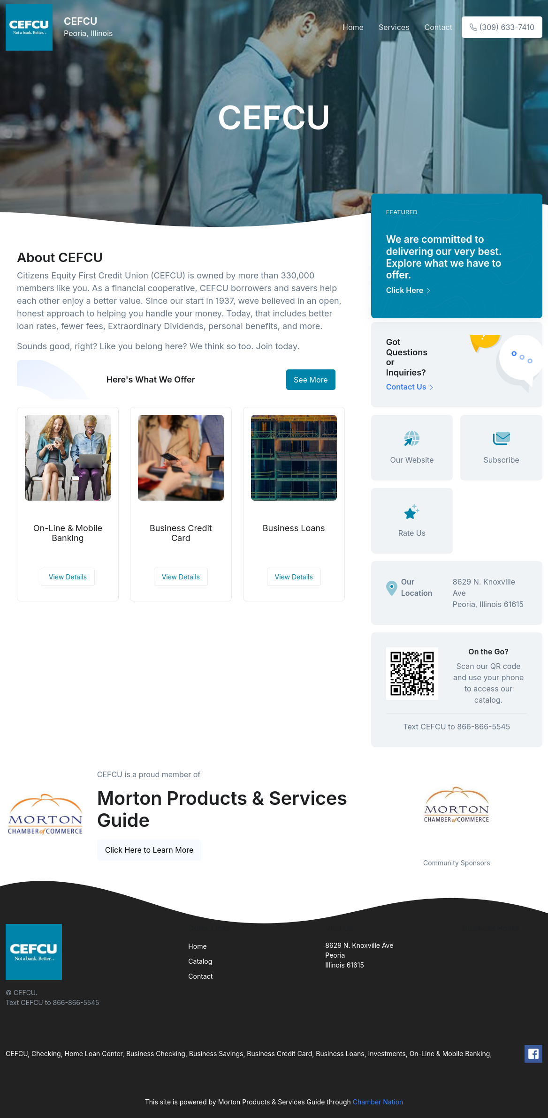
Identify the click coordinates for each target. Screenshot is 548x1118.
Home (353, 27)
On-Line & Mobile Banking (67, 533)
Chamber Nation (378, 1102)
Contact (438, 27)
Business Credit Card (181, 533)
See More (311, 379)
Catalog (200, 961)
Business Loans (294, 528)
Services (394, 27)
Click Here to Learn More (149, 850)
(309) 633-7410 (502, 27)
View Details (68, 577)
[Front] (31, 27)
